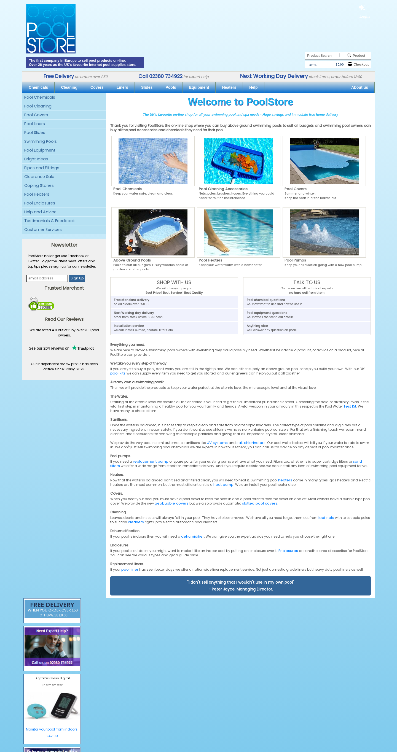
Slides (146, 87)
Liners (122, 87)
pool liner (129, 569)
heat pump (223, 484)
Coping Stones (39, 185)
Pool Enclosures (39, 203)
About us (359, 87)
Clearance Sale (39, 176)
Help (253, 87)
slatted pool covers (259, 503)
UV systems (217, 442)
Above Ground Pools (132, 260)
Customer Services (43, 229)
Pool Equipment (39, 150)
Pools (170, 87)
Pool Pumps (295, 260)
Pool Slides (34, 132)
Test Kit (350, 406)
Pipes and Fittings (41, 168)
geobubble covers (172, 503)
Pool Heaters (36, 194)
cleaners (136, 522)
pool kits (118, 373)
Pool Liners (34, 123)
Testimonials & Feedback (49, 220)
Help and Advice (40, 212)
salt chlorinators (251, 442)
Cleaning (69, 87)
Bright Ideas (36, 159)
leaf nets (326, 517)
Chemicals (38, 87)
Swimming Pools (40, 141)
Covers (97, 87)
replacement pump (150, 461)
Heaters (229, 87)
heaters (285, 480)
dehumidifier (192, 536)
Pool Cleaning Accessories (223, 189)
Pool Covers (36, 115)
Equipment (199, 87)
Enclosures (288, 550)
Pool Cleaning (38, 106)
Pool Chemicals (39, 97)
